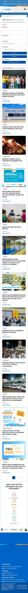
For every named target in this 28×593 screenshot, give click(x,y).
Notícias (8, 16)
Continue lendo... (6, 101)
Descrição (5, 35)
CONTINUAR (22, 587)
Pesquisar (14, 53)
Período (4, 27)
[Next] (20, 477)
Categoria (5, 41)
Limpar (15, 56)
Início (3, 16)
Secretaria (5, 46)
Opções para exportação (14, 62)
